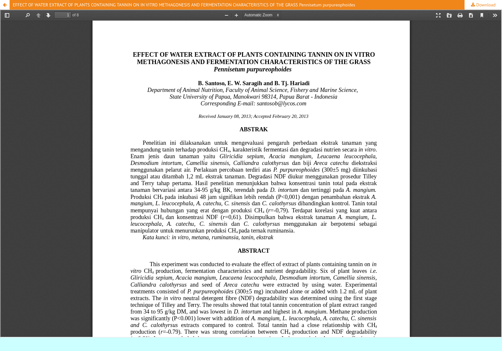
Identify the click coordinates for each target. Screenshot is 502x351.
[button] (5, 5)
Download (485, 5)
